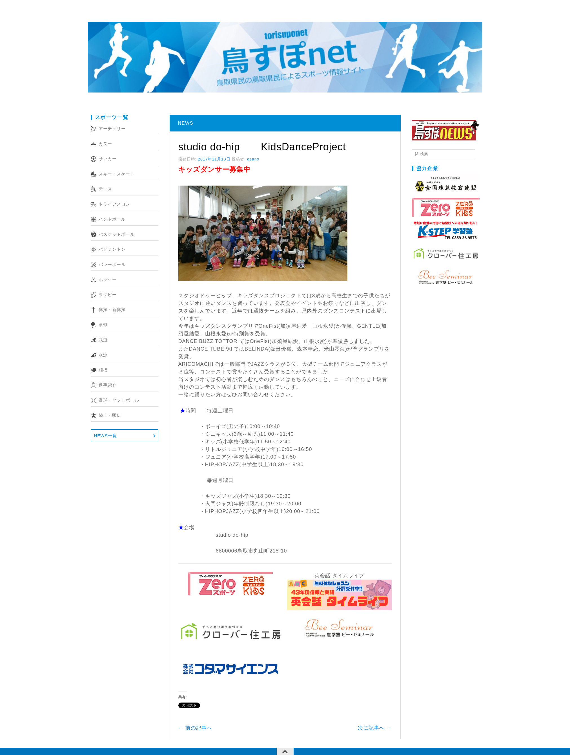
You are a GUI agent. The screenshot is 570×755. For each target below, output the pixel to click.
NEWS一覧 (105, 435)
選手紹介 (108, 385)
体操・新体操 (112, 309)
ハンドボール (112, 219)
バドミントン (112, 249)
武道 (103, 339)
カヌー (105, 143)
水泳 (103, 355)
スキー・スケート (117, 173)
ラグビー (108, 294)
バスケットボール (117, 234)
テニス (105, 188)
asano (253, 159)
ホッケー (108, 279)
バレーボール (112, 264)
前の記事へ (195, 728)
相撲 (103, 369)
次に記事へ (375, 728)
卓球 (103, 324)
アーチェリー (112, 128)
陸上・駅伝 (110, 415)
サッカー (108, 158)
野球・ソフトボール (119, 400)
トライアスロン (114, 204)
